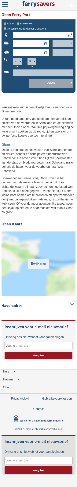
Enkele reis (26, 23)
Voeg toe (38, 355)
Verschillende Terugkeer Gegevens (26, 28)
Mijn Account (71, 5)
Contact (38, 409)
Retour (10, 23)
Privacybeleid (20, 398)
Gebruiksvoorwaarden (57, 398)
